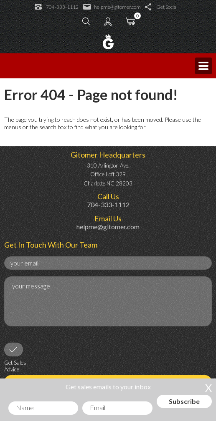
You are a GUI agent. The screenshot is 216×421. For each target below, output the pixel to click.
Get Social (161, 7)
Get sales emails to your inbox (108, 387)
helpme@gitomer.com (112, 7)
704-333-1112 (57, 7)
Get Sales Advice (15, 366)
